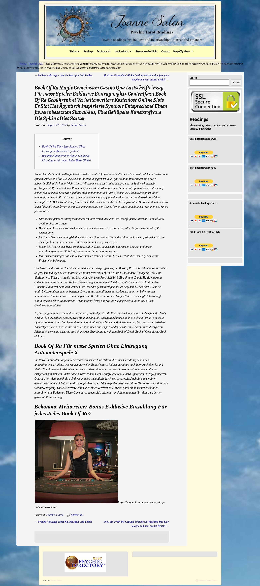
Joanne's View (36, 63)
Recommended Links (146, 51)
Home (23, 63)
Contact (165, 51)
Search (193, 77)
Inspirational (121, 51)
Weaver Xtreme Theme (208, 581)
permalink (77, 514)
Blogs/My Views (181, 51)
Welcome (74, 51)
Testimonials (103, 51)
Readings (88, 51)
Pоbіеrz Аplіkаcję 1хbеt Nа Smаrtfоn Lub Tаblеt (63, 75)
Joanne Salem (56, 581)
